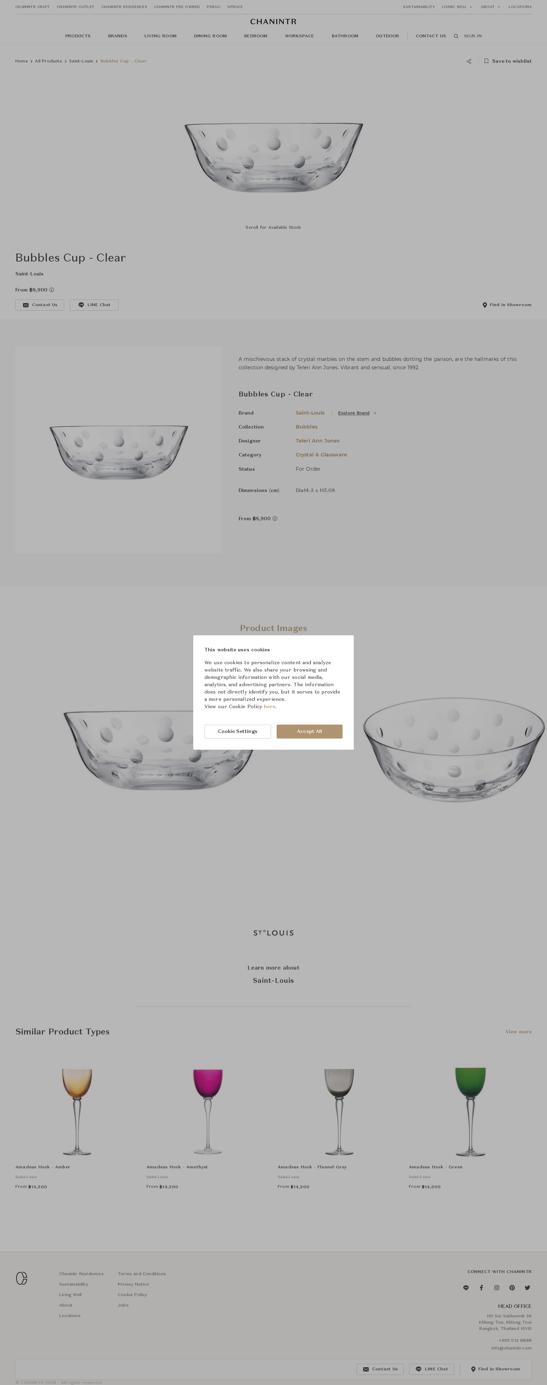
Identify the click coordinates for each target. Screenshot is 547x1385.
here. (270, 706)
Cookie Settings (238, 731)
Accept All (309, 731)
